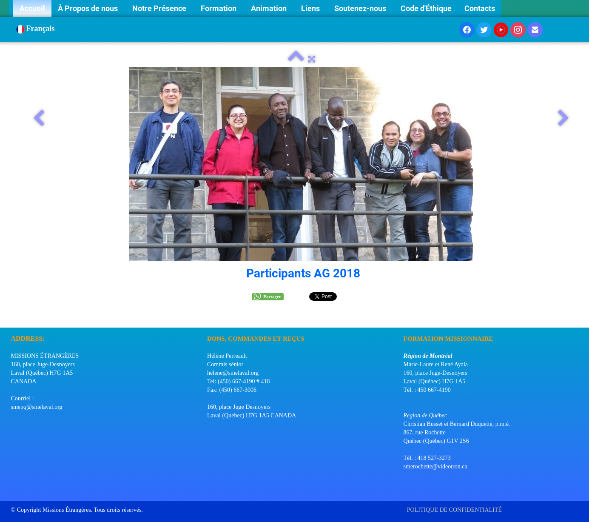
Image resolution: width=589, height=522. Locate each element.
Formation (219, 8)
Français (36, 28)
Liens (311, 8)
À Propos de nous (89, 8)
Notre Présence (160, 8)
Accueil (32, 8)
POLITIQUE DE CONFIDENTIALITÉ (455, 510)
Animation (269, 8)
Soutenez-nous (361, 8)
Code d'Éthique (426, 8)
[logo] (14, 317)
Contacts (479, 8)
